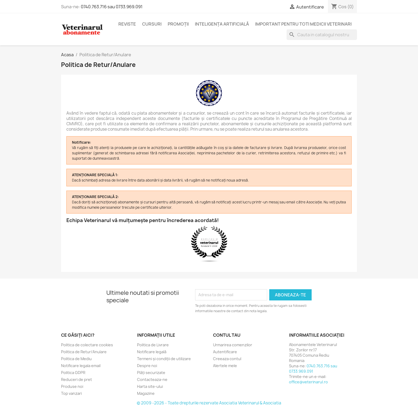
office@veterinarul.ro (308, 381)
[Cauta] (322, 34)
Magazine (146, 393)
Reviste (127, 24)
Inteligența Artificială (222, 24)
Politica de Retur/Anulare (84, 351)
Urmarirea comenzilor (232, 344)
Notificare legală (151, 351)
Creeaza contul (227, 358)
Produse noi (72, 386)
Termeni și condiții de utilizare (164, 358)
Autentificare (225, 351)
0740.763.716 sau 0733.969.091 (112, 7)
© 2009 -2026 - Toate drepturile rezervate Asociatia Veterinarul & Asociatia (209, 403)
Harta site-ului (150, 386)
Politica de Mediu (76, 358)
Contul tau (226, 335)
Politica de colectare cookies (87, 344)
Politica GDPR (73, 372)
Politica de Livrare (153, 344)
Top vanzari (71, 393)
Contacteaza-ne (152, 379)
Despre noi (147, 365)
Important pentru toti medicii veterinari (303, 24)
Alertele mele (225, 365)
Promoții (178, 24)
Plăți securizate (151, 372)
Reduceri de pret (76, 379)
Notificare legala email (81, 365)
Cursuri (152, 24)
